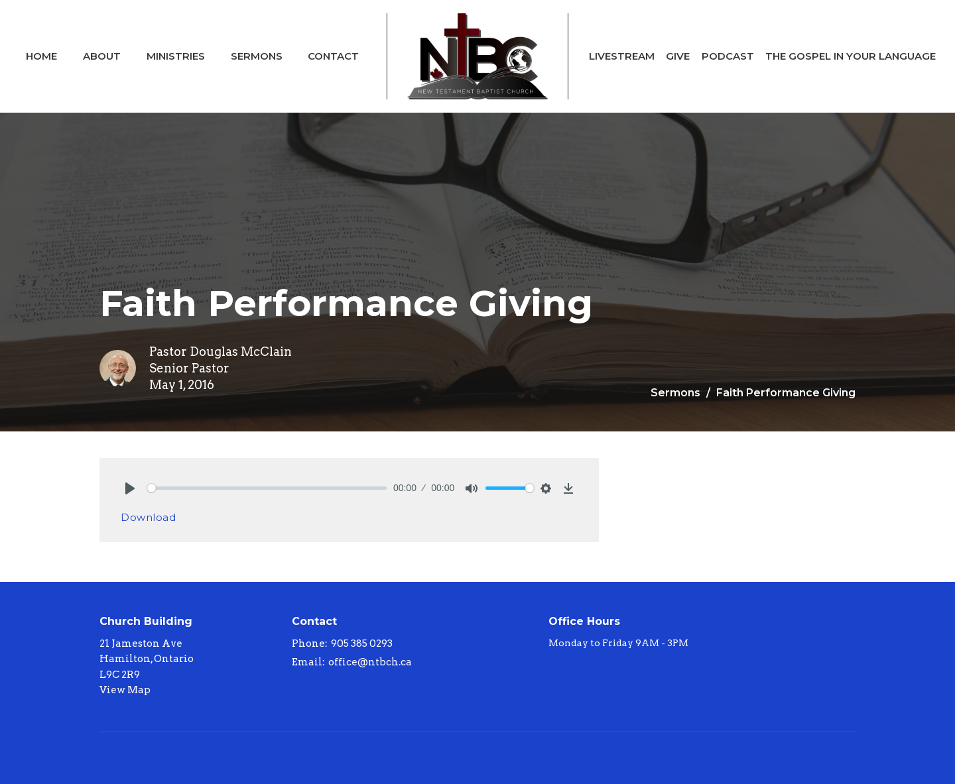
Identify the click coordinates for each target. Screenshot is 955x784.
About (102, 56)
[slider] (267, 488)
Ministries (176, 56)
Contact (333, 56)
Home (41, 56)
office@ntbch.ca (370, 662)
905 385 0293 (362, 643)
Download (148, 517)
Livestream (622, 56)
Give (678, 56)
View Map (125, 690)
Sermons (257, 56)
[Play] (130, 488)
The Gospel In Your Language (850, 56)
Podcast (728, 56)
